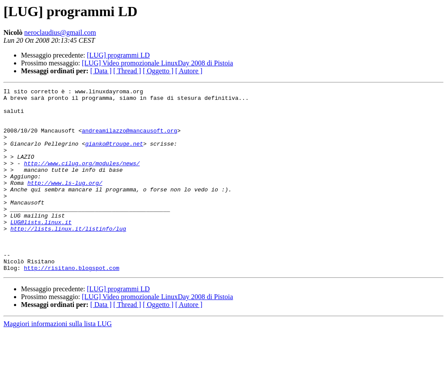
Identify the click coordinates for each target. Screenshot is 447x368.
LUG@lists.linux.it (41, 249)
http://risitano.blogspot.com (71, 304)
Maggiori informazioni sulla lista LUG (57, 360)
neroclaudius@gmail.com (60, 32)
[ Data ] (101, 71)
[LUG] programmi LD (118, 55)
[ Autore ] (188, 71)
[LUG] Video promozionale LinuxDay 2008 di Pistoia (157, 63)
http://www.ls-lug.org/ (65, 202)
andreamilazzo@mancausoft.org (129, 139)
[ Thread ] (127, 71)
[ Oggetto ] (158, 71)
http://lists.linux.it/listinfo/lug (68, 257)
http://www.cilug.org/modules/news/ (82, 179)
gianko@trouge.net (114, 155)
